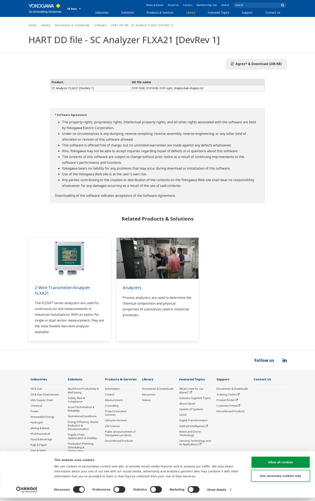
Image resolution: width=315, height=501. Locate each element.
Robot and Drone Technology (190, 433)
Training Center (226, 395)
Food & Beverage (41, 439)
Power (35, 411)
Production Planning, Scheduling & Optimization (81, 447)
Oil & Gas (36, 389)
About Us (173, 5)
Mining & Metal (40, 428)
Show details (216, 493)
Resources (149, 395)
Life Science (112, 426)
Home (33, 25)
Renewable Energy (42, 417)
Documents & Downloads (72, 25)
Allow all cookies (280, 465)
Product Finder (225, 400)
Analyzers (132, 287)
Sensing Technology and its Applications (195, 442)
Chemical (36, 406)
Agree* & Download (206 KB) (256, 64)
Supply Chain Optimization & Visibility (82, 436)
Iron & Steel (38, 450)
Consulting (112, 406)
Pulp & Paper (39, 445)
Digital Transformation (193, 420)
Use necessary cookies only (280, 479)
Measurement (114, 400)
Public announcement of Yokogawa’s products (120, 433)
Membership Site (207, 5)
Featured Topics (218, 12)
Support (247, 12)
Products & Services (160, 12)
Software (100, 25)
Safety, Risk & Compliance (76, 400)
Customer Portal (226, 406)
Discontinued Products (119, 441)
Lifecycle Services (116, 420)
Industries (102, 12)
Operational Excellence (82, 416)
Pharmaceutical (40, 434)
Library (190, 12)
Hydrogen (37, 422)
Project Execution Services (115, 413)
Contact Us (272, 12)
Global (225, 5)
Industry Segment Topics (195, 398)
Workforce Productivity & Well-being (83, 390)
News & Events (155, 5)
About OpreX (187, 404)
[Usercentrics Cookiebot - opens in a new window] (27, 493)
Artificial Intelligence (192, 426)
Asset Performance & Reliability (81, 409)
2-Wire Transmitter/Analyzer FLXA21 (63, 290)
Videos (146, 400)
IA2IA (182, 415)
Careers (188, 5)
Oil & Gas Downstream (45, 395)
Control (109, 395)
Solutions (127, 12)
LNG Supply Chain (42, 400)
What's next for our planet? (191, 390)
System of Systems (191, 409)
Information (112, 389)
